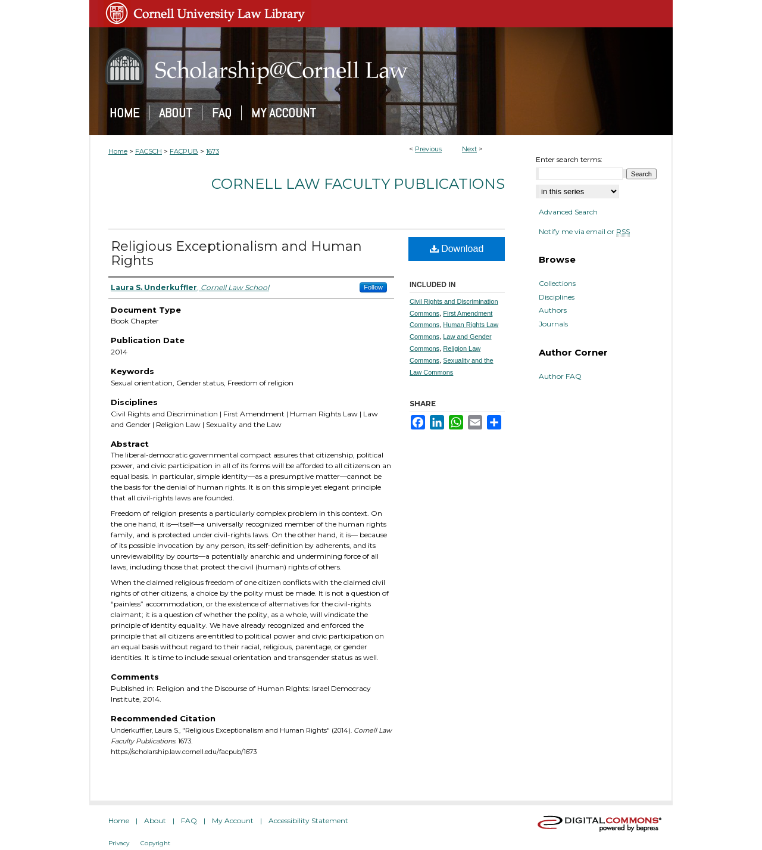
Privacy (118, 843)
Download (457, 249)
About (155, 820)
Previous (428, 149)
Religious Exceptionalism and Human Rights (236, 253)
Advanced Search (568, 211)
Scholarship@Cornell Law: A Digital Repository (381, 66)
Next (469, 149)
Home (117, 151)
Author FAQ (560, 376)
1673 (212, 151)
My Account (233, 820)
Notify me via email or (584, 232)
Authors (553, 310)
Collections (557, 283)
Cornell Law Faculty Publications (358, 183)
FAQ (189, 820)
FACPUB (184, 151)
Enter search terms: (569, 159)
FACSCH (148, 151)
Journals (553, 324)
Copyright (155, 843)
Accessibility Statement (308, 820)
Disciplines (556, 297)
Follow (373, 287)
